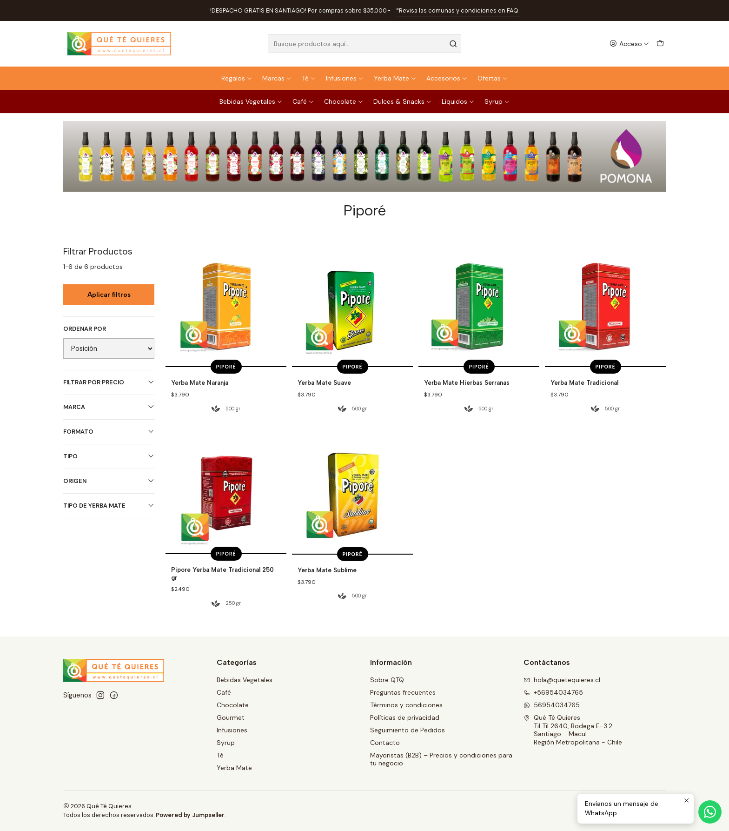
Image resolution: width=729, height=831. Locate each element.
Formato (108, 432)
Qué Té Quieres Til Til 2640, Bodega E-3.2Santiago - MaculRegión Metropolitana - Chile (573, 729)
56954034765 (552, 705)
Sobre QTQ (387, 680)
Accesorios (447, 78)
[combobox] (364, 43)
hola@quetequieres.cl (562, 680)
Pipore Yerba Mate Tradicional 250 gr (222, 613)
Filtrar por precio (108, 382)
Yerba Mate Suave (324, 382)
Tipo (108, 456)
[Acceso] (629, 44)
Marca (108, 407)
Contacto (385, 742)
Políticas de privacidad (404, 717)
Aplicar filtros (109, 295)
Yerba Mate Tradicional (584, 382)
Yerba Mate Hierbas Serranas (467, 382)
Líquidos (458, 101)
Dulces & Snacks (402, 101)
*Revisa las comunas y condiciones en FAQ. (457, 10)
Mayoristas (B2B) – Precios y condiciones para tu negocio (441, 759)
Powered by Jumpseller (190, 815)
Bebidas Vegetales (251, 101)
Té (309, 78)
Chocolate (344, 101)
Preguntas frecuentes (403, 692)
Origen (108, 481)
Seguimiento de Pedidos (407, 730)
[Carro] (660, 44)
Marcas (277, 78)
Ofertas (492, 78)
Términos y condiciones (406, 705)
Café (303, 101)
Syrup (497, 101)
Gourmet (231, 717)
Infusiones (345, 78)
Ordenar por (84, 329)
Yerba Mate (395, 78)
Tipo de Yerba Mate (108, 505)
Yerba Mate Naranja (199, 382)
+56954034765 (553, 692)
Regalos (236, 78)
